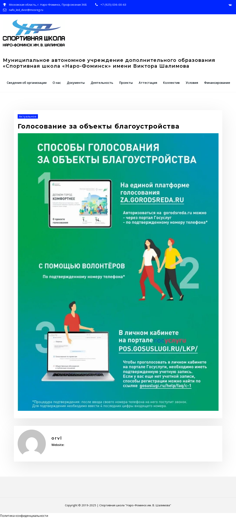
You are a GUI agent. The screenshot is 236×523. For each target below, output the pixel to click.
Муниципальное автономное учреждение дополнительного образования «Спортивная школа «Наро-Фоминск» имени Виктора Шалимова (109, 63)
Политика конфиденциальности (24, 516)
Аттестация (148, 83)
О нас (57, 83)
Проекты (126, 83)
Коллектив (171, 83)
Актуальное (28, 116)
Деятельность (102, 83)
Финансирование (217, 83)
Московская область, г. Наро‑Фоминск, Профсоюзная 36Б (48, 4)
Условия (192, 83)
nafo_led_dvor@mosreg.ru (26, 10)
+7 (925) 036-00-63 (113, 4)
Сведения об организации (27, 83)
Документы (76, 83)
